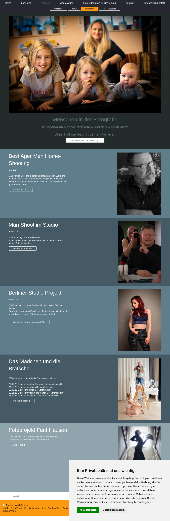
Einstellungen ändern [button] (114, 510)
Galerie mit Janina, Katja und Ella (29, 322)
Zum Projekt (19, 445)
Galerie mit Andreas (22, 248)
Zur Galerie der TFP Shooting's (85, 140)
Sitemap (24, 505)
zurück (16, 496)
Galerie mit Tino (20, 189)
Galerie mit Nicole (21, 401)
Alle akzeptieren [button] (88, 510)
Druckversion (10, 505)
